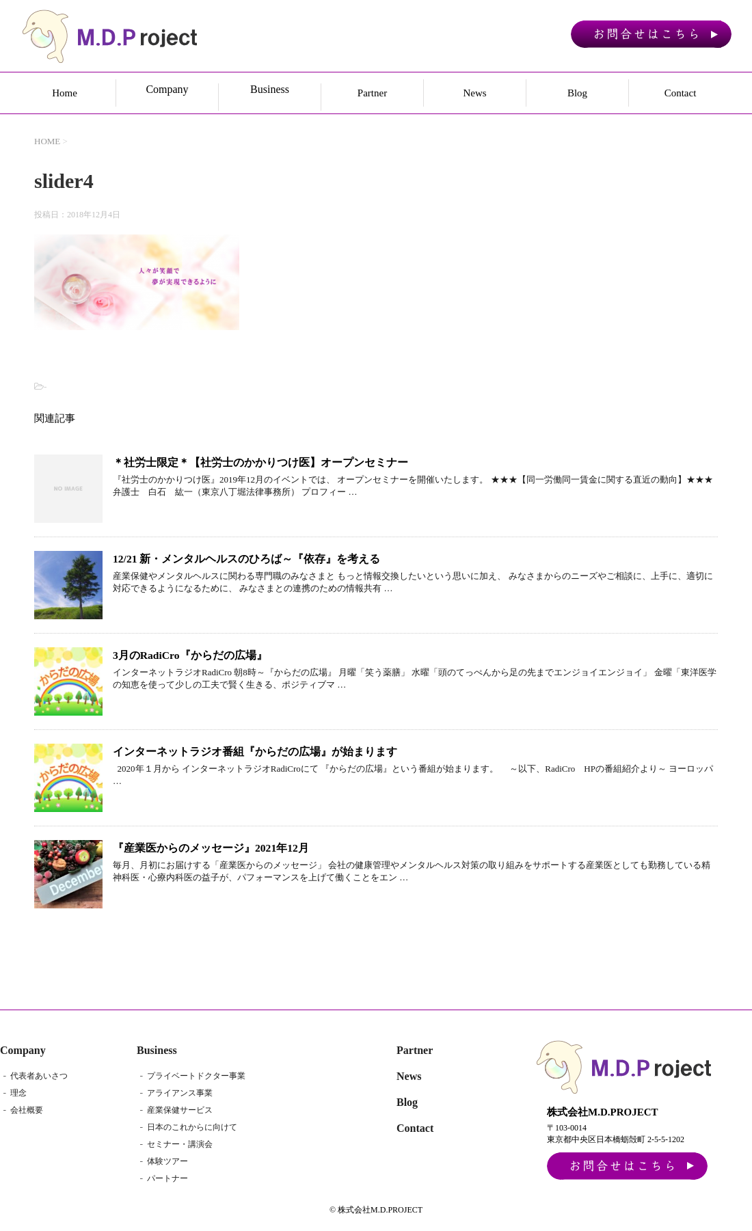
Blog (577, 92)
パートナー (167, 1179)
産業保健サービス (180, 1110)
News (474, 92)
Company (23, 1051)
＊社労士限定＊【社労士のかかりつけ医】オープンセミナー (260, 462)
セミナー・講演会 (180, 1145)
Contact (680, 92)
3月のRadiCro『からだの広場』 (190, 655)
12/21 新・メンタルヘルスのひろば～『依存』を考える (246, 559)
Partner (372, 92)
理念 (18, 1093)
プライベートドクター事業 (196, 1076)
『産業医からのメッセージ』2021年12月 (211, 848)
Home (64, 92)
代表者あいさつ (39, 1076)
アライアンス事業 (180, 1093)
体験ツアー (167, 1162)
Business (157, 1051)
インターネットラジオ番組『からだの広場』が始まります (255, 751)
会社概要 (26, 1110)
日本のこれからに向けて (192, 1128)
